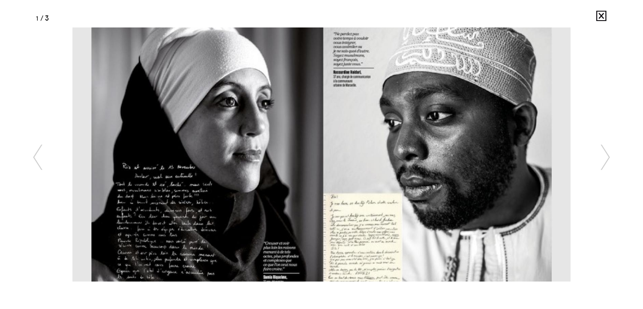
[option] (321, 154)
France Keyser (578, 18)
